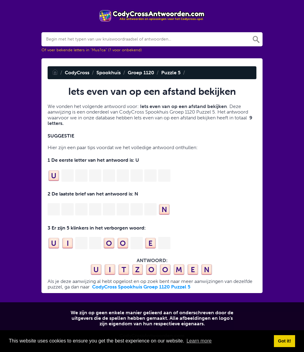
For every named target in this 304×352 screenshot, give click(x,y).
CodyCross (77, 72)
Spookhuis (108, 72)
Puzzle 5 (171, 72)
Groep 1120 (141, 72)
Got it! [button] (284, 340)
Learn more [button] (199, 340)
